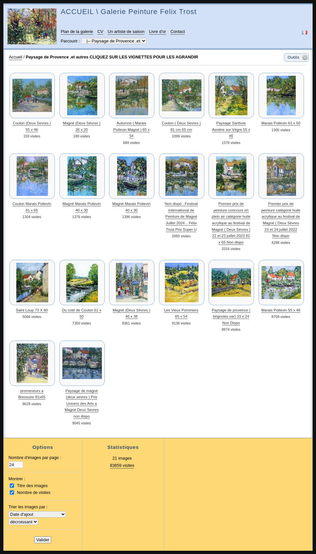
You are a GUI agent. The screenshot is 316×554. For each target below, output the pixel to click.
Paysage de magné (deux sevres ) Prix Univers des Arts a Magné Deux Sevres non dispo (82, 403)
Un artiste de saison (126, 31)
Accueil (15, 57)
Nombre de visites (33, 492)
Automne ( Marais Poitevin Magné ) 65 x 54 (131, 129)
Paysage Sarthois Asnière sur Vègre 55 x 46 (231, 129)
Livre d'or (157, 31)
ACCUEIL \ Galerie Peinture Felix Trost (129, 12)
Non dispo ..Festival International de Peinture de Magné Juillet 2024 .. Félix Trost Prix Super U (181, 216)
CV (100, 31)
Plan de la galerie (77, 31)
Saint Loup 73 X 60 (32, 310)
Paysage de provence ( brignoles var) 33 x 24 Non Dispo (231, 316)
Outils (293, 57)
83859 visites (122, 465)
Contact (177, 31)
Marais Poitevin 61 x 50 (280, 123)
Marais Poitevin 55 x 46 (280, 310)
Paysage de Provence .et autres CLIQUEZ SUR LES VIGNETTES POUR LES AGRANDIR (112, 57)
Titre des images (32, 485)
